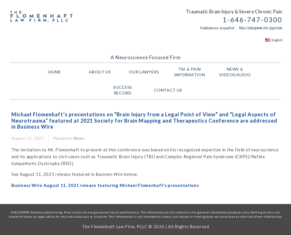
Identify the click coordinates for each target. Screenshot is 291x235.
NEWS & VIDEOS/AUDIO (236, 72)
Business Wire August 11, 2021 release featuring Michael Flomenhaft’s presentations (105, 185)
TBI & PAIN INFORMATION (191, 72)
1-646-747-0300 (252, 20)
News (79, 138)
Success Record (122, 90)
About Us (100, 71)
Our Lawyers (145, 72)
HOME (54, 71)
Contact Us (168, 90)
